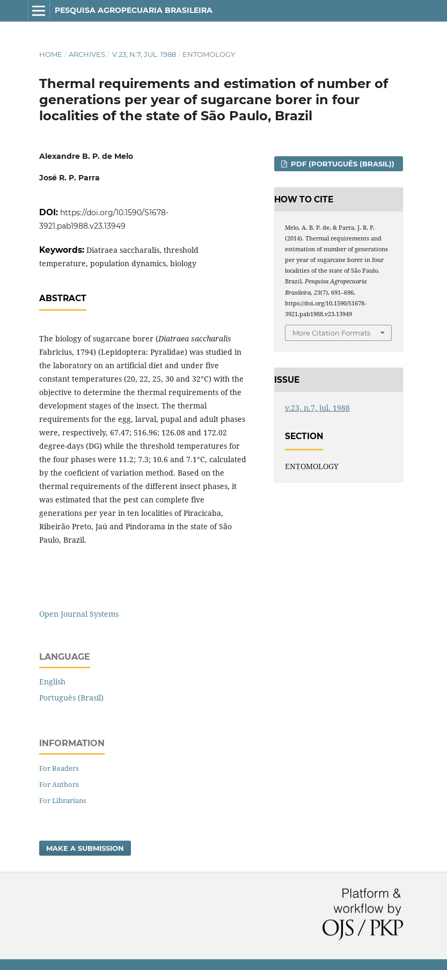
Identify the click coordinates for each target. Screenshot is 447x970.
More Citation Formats (331, 333)
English (52, 681)
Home (50, 54)
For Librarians (62, 800)
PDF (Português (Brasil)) (341, 163)
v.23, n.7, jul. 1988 (144, 54)
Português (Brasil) (71, 697)
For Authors (59, 784)
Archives (87, 54)
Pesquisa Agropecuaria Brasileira (133, 10)
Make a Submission (85, 848)
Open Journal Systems (79, 614)
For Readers (59, 768)
